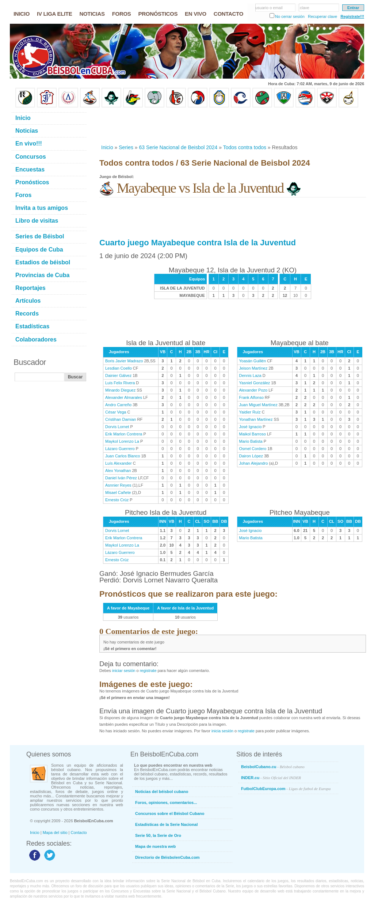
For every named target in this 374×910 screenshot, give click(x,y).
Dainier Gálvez (118, 375)
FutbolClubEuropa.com (286, 788)
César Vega (115, 412)
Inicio (107, 147)
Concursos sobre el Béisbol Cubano (169, 813)
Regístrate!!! (352, 16)
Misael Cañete (118, 492)
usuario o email (269, 7)
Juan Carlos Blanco (122, 456)
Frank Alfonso (251, 397)
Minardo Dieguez (120, 390)
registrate (148, 670)
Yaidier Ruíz (250, 412)
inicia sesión (222, 731)
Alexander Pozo (253, 390)
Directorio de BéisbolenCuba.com (167, 857)
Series (126, 147)
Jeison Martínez (253, 368)
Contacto (79, 832)
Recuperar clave (322, 16)
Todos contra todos (244, 147)
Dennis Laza (250, 375)
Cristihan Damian (120, 419)
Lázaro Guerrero (120, 448)
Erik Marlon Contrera (123, 434)
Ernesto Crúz (117, 500)
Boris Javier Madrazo (124, 361)
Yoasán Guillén (252, 361)
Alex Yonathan (118, 470)
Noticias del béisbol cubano (161, 791)
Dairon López (251, 456)
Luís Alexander (118, 463)
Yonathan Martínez (256, 419)
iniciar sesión (124, 670)
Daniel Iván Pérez (121, 478)
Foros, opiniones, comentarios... (166, 802)
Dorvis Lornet (117, 426)
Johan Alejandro (253, 463)
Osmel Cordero (253, 448)
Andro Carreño (118, 405)
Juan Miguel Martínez (258, 405)
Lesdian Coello (118, 368)
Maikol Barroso (252, 434)
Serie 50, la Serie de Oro (158, 835)
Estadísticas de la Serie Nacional (166, 824)
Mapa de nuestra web (155, 846)
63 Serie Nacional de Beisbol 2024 (178, 147)
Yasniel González (254, 383)
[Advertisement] (232, 125)
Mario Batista (251, 441)
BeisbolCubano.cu (273, 766)
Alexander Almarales (123, 397)
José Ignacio (250, 426)
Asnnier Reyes (118, 485)
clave (304, 7)
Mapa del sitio (55, 832)
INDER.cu (271, 777)
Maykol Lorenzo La (122, 441)
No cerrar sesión (290, 16)
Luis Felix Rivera (120, 383)
